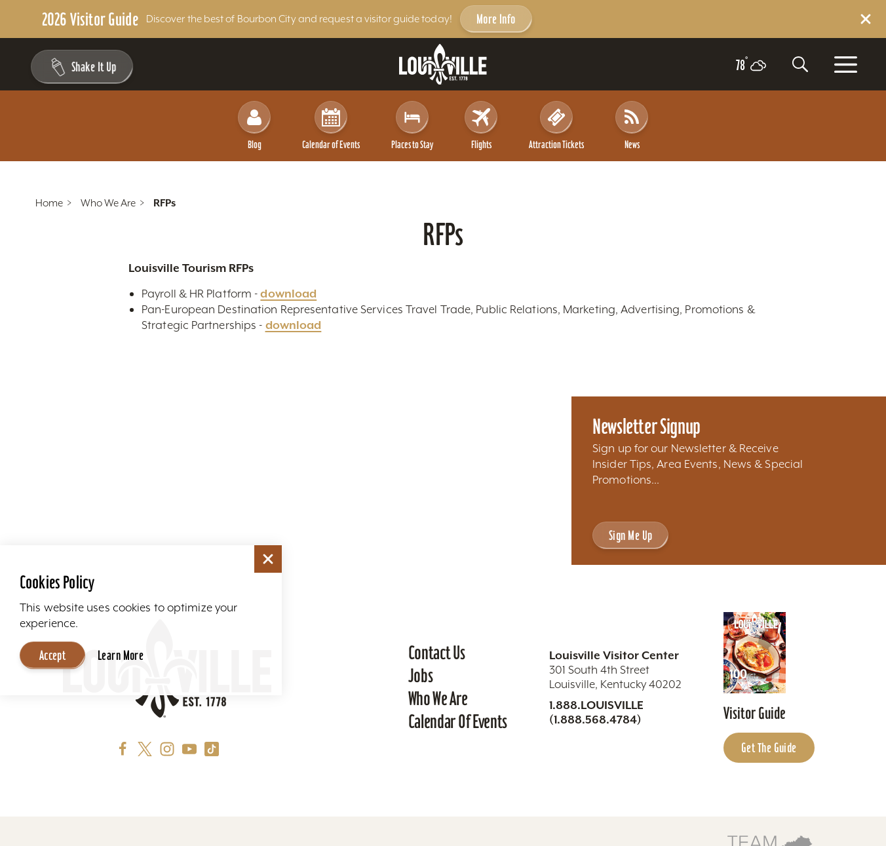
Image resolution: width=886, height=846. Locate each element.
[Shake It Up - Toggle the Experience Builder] (80, 67)
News (631, 125)
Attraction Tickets (556, 125)
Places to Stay (412, 125)
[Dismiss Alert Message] (865, 19)
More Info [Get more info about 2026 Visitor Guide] (496, 19)
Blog (254, 125)
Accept (52, 655)
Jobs (420, 675)
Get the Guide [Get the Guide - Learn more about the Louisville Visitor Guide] (769, 747)
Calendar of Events (331, 125)
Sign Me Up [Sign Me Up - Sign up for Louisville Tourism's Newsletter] (630, 535)
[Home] (443, 64)
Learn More (121, 655)
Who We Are (438, 698)
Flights (481, 125)
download (288, 293)
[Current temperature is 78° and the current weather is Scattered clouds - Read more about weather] (751, 65)
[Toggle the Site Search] (800, 64)
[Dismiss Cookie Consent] (268, 559)
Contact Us (436, 652)
